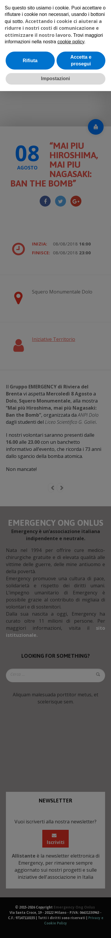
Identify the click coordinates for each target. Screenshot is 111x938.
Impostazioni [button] (55, 78)
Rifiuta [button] (30, 60)
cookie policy (70, 41)
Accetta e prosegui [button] (80, 60)
